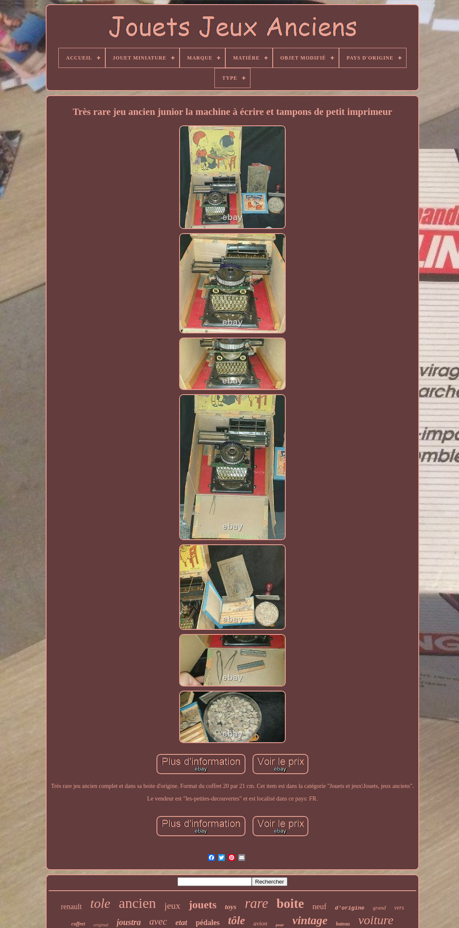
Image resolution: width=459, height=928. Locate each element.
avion (260, 923)
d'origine (349, 908)
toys (230, 907)
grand (379, 908)
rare (256, 903)
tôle (236, 920)
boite (290, 903)
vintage (310, 920)
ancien (137, 903)
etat (181, 922)
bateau (343, 924)
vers (399, 908)
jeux (172, 905)
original (101, 924)
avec (158, 921)
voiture (376, 920)
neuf (320, 906)
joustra (129, 922)
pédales (207, 922)
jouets (202, 905)
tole (100, 903)
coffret (78, 924)
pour (280, 925)
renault (71, 906)
